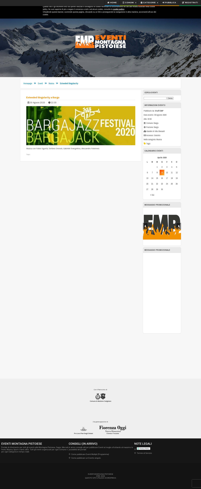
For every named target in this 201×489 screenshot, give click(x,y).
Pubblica (169, 2)
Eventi (40, 83)
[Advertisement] (162, 293)
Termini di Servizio (144, 453)
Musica (51, 83)
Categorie (148, 2)
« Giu (152, 194)
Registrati (190, 2)
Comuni (128, 2)
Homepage (27, 83)
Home (112, 2)
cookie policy (118, 9)
